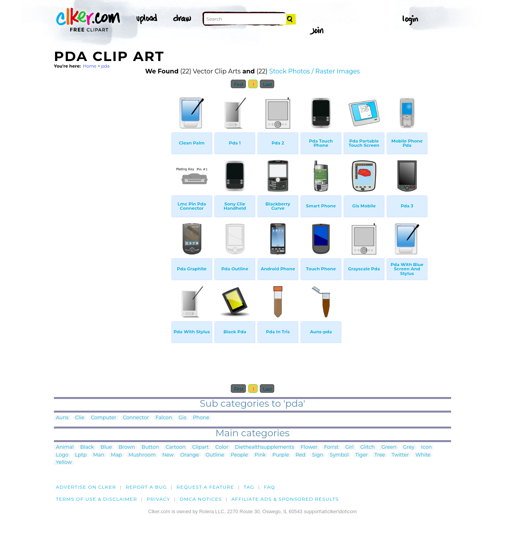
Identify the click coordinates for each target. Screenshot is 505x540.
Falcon (164, 417)
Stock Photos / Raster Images (314, 71)
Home (90, 66)
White (423, 455)
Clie (80, 417)
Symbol (339, 455)
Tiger (361, 455)
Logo (62, 455)
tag (249, 487)
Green (388, 447)
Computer (103, 417)
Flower (309, 447)
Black (87, 447)
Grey (408, 447)
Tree (379, 455)
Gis (183, 417)
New (168, 455)
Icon (426, 447)
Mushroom (142, 455)
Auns (62, 417)
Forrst (331, 447)
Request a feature (205, 487)
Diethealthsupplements (264, 447)
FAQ (269, 487)
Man (98, 455)
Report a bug (146, 487)
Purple (280, 455)
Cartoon (176, 447)
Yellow (64, 462)
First (238, 84)
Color (221, 447)
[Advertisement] (112, 209)
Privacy (158, 499)
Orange (189, 455)
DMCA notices (201, 499)
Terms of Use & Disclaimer (96, 499)
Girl (349, 447)
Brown (127, 447)
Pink (260, 455)
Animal (65, 447)
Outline (215, 455)
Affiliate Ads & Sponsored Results (285, 499)
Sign (317, 455)
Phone (201, 417)
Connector (136, 417)
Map (116, 455)
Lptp (80, 455)
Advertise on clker (86, 487)
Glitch (367, 447)
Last (267, 84)
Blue (106, 447)
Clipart (200, 447)
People (239, 455)
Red (301, 455)
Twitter (400, 455)
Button (150, 447)
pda (105, 66)
